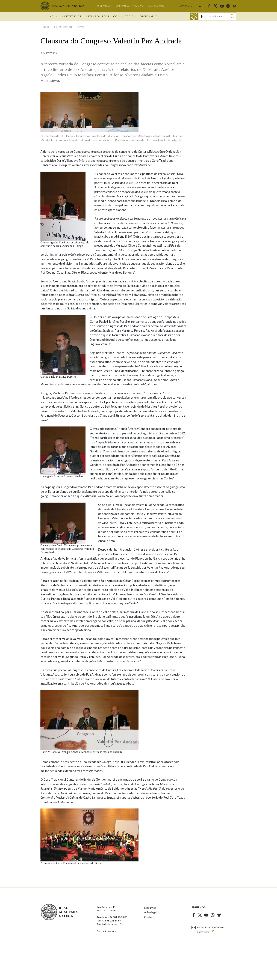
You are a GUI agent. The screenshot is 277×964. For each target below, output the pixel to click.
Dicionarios (149, 16)
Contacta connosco (108, 931)
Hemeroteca (122, 5)
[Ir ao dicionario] (194, 16)
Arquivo (138, 5)
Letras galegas (97, 16)
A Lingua (51, 16)
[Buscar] (232, 16)
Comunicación (124, 16)
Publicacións (155, 5)
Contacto (185, 5)
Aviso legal (150, 912)
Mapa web (150, 907)
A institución (71, 16)
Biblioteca (104, 5)
